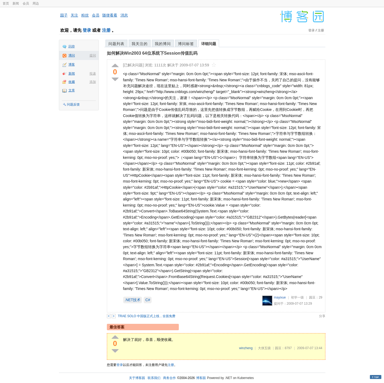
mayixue (280, 297)
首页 (6, 3)
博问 (71, 55)
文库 (71, 90)
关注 (74, 15)
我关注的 (140, 44)
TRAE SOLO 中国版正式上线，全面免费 (146, 316)
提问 (93, 55)
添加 (93, 82)
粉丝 (85, 15)
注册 (106, 30)
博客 (71, 64)
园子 (64, 15)
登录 (87, 30)
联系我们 (154, 378)
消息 (124, 15)
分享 (322, 316)
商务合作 (169, 378)
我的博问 (163, 44)
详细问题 (208, 44)
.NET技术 (133, 300)
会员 (26, 3)
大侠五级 (264, 348)
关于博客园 (137, 378)
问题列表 (116, 44)
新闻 (16, 3)
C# (147, 300)
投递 (93, 73)
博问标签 (186, 44)
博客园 (201, 378)
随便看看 (109, 15)
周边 (36, 3)
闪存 (71, 46)
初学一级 (297, 297)
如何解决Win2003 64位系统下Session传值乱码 (152, 53)
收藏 (71, 82)
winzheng (246, 348)
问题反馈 (73, 104)
